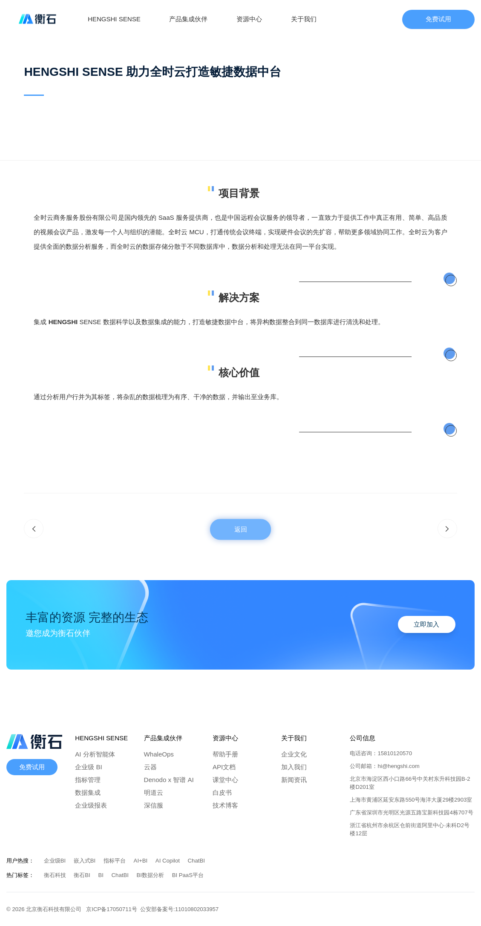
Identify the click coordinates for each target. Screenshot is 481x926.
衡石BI (83, 875)
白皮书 (222, 792)
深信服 (153, 805)
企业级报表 (91, 805)
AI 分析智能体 (95, 754)
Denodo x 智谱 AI (169, 779)
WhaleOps (159, 754)
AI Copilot (168, 860)
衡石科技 (56, 875)
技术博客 (225, 805)
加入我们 (294, 767)
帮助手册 (225, 754)
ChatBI (196, 860)
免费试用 (438, 19)
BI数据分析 (151, 875)
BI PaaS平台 (188, 875)
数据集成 (88, 792)
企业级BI (55, 860)
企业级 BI (88, 767)
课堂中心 (225, 779)
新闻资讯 (294, 779)
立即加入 (426, 624)
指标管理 (88, 779)
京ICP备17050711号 (113, 909)
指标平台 (115, 860)
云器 (150, 767)
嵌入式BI (85, 860)
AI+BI (141, 860)
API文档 (224, 767)
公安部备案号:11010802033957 (179, 909)
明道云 (153, 792)
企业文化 (294, 754)
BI (101, 875)
